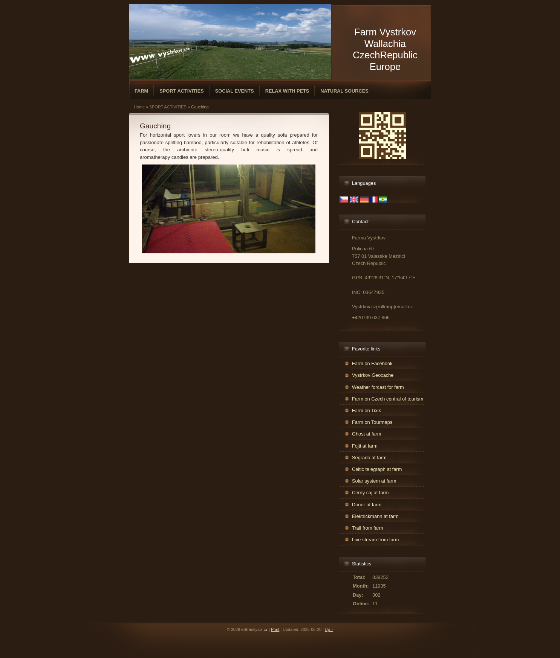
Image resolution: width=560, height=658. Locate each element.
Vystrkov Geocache (372, 375)
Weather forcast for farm (378, 387)
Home (139, 107)
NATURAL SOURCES (344, 91)
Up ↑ (329, 629)
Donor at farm (366, 504)
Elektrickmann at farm (375, 516)
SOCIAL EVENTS (234, 91)
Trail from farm (367, 528)
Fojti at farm (365, 446)
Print (275, 629)
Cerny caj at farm (370, 492)
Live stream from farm (375, 539)
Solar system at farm (374, 481)
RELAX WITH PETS (287, 91)
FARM (141, 91)
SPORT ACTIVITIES (181, 91)
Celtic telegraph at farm (377, 469)
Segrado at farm (369, 457)
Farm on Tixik (366, 410)
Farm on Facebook (372, 363)
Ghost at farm (366, 434)
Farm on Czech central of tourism (387, 399)
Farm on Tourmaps (372, 422)
